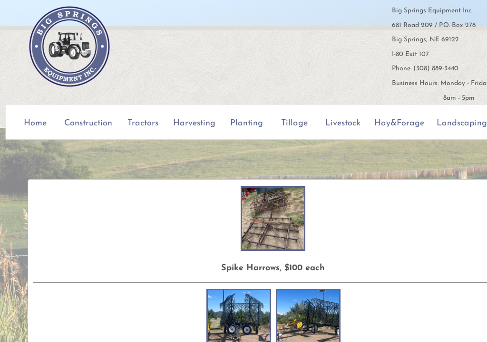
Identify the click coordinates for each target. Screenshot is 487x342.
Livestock (342, 123)
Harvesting (194, 123)
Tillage (294, 123)
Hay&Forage (399, 123)
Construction (88, 123)
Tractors (142, 123)
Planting (246, 123)
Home (35, 123)
